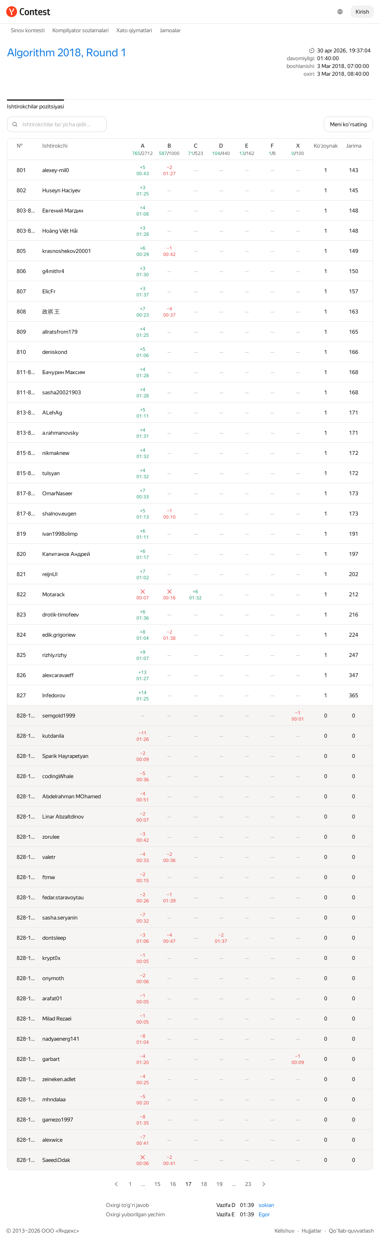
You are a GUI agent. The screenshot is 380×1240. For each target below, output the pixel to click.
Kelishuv (284, 1231)
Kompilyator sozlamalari (80, 30)
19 (219, 1184)
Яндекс (67, 1231)
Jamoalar (170, 30)
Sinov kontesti (28, 30)
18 (204, 1184)
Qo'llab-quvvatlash (351, 1231)
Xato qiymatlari (134, 30)
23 (248, 1184)
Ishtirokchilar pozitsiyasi (35, 106)
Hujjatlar (311, 1231)
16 (173, 1184)
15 (157, 1184)
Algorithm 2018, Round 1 (66, 52)
